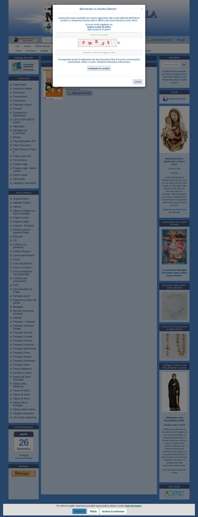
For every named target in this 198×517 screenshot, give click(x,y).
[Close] (142, 8)
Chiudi (138, 82)
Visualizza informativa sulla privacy (113, 62)
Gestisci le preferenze (113, 511)
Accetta (79, 511)
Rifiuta (93, 511)
